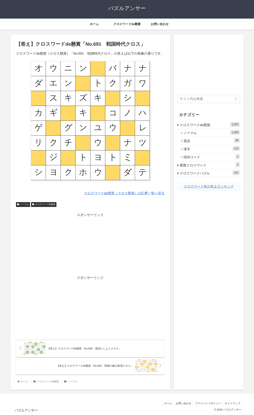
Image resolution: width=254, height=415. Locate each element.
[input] (209, 99)
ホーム (167, 403)
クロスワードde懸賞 (43, 204)
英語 (211, 140)
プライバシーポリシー (208, 403)
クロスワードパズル (210, 172)
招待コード (211, 156)
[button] (236, 99)
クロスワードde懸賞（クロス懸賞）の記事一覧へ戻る (124, 193)
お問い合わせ (183, 403)
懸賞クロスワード (210, 164)
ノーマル (23, 204)
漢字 (211, 148)
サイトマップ (232, 403)
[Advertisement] (90, 244)
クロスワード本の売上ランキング (209, 186)
